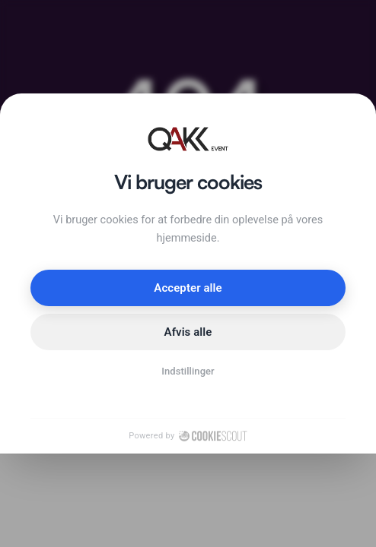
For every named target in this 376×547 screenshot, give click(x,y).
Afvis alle (188, 332)
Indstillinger (188, 371)
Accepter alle (187, 288)
